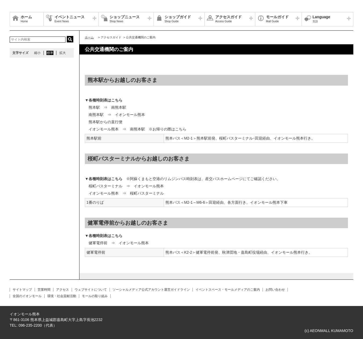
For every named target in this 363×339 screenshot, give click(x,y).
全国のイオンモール (27, 296)
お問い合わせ (275, 289)
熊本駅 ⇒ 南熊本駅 (107, 107)
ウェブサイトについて (91, 289)
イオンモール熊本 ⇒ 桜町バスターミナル (126, 193)
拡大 (62, 53)
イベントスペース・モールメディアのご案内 (227, 289)
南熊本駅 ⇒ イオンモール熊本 (117, 114)
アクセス (62, 289)
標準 (50, 53)
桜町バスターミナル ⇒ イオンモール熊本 (126, 186)
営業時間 (44, 289)
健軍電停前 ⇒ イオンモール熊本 (119, 243)
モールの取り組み (95, 296)
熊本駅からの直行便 (105, 122)
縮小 (37, 53)
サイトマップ (22, 289)
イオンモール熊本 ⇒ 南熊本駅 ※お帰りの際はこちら (137, 129)
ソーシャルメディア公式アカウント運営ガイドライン (151, 289)
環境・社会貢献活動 (61, 296)
